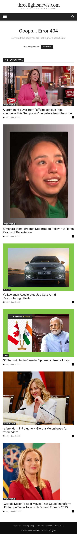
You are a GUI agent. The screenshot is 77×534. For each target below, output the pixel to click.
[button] (4, 17)
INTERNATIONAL (9, 105)
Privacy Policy (28, 525)
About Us (17, 525)
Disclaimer (59, 525)
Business (7, 290)
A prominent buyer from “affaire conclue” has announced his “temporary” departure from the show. (38, 111)
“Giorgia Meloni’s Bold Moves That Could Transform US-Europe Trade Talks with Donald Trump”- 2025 (37, 505)
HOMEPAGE (47, 47)
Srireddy (6, 117)
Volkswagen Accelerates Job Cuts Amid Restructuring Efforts (29, 296)
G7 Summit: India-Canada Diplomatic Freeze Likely (36, 360)
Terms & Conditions (44, 525)
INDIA (6, 356)
